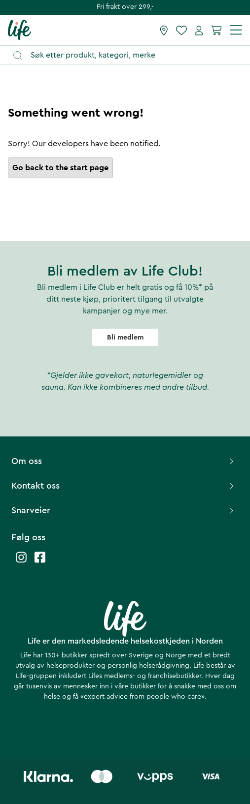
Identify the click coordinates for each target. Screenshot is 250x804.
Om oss (123, 461)
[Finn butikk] (164, 30)
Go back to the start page (60, 168)
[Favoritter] (181, 30)
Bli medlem (125, 337)
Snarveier (123, 510)
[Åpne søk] (129, 55)
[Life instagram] (21, 562)
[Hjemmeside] (19, 29)
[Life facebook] (40, 562)
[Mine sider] (199, 30)
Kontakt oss (123, 485)
